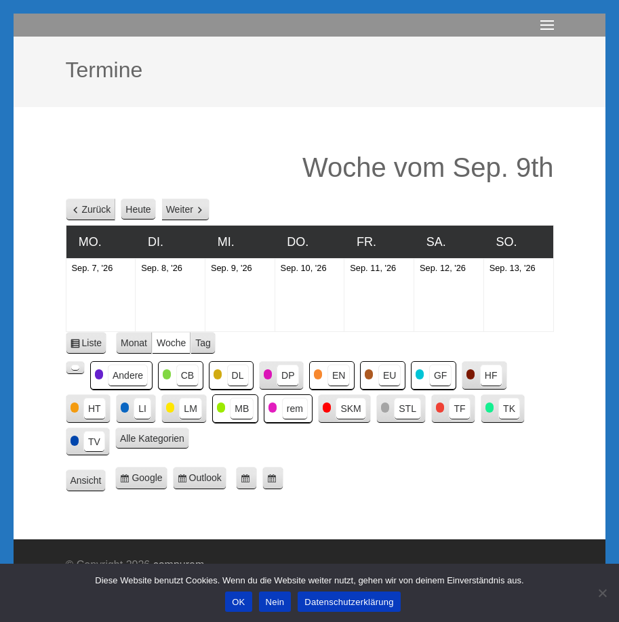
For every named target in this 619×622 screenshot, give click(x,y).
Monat (134, 342)
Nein (275, 602)
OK (238, 602)
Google (149, 480)
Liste (94, 345)
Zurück (96, 209)
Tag (203, 342)
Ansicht (88, 481)
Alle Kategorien (152, 438)
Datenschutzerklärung (348, 602)
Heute (138, 209)
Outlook (207, 480)
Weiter (179, 209)
